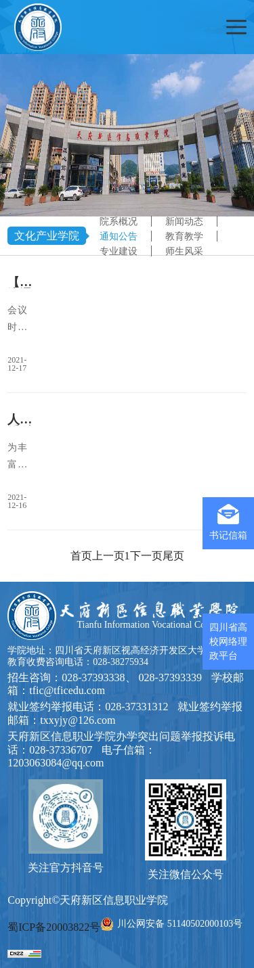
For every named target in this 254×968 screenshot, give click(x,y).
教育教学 (184, 236)
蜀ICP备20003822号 (53, 927)
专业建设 (118, 251)
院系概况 (118, 221)
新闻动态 (184, 221)
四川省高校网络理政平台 (228, 641)
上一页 (108, 556)
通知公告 (118, 236)
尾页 (173, 556)
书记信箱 (228, 522)
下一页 (146, 556)
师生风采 (184, 251)
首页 (81, 556)
